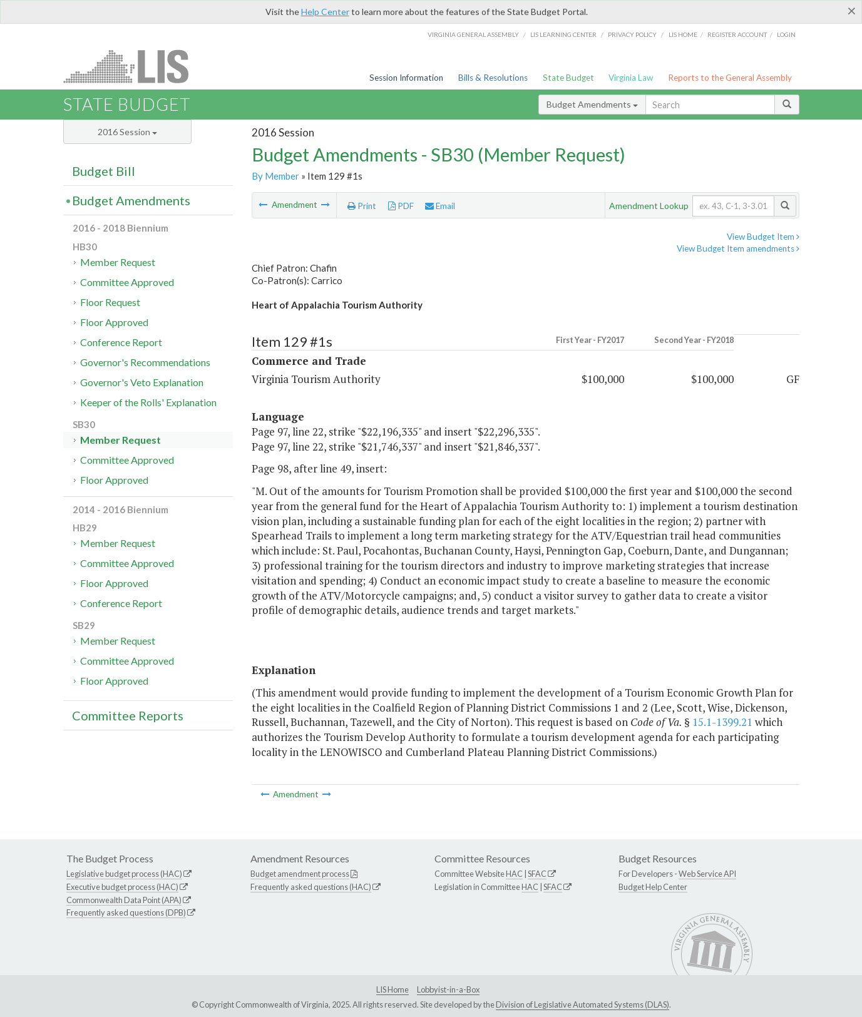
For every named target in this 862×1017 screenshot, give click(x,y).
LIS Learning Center (563, 34)
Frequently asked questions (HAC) (310, 887)
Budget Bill (103, 170)
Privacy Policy (632, 34)
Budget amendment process (299, 874)
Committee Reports (127, 715)
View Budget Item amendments (738, 248)
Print (361, 206)
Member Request (117, 262)
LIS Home (392, 989)
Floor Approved (114, 322)
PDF (401, 206)
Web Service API (707, 874)
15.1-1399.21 (722, 722)
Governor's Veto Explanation (141, 382)
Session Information (406, 78)
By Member (275, 175)
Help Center (325, 11)
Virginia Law (630, 78)
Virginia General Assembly (473, 34)
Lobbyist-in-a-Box (448, 989)
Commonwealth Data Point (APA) (124, 900)
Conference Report (121, 342)
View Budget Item (763, 237)
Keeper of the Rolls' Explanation (148, 402)
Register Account (737, 34)
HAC (514, 874)
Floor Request (110, 302)
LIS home (683, 34)
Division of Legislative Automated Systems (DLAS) (582, 1004)
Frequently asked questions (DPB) (126, 912)
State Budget (568, 78)
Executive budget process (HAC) (122, 887)
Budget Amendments (592, 104)
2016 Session (127, 131)
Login (786, 34)
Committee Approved (127, 282)
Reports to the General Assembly (730, 78)
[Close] (851, 11)
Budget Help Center (652, 887)
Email (440, 206)
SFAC (537, 874)
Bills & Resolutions (493, 78)
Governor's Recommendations (145, 362)
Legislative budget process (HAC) (124, 874)
